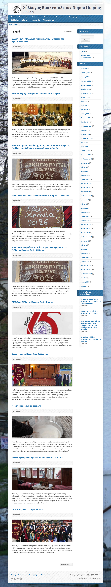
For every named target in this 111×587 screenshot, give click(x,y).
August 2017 (85, 241)
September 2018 (86, 196)
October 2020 (85, 134)
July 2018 (84, 204)
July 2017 (84, 245)
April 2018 (84, 208)
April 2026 (84, 68)
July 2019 (84, 167)
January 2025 (85, 114)
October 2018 (85, 192)
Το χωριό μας (24, 17)
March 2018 (84, 212)
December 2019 (86, 155)
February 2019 (85, 179)
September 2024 (86, 126)
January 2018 (85, 220)
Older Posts (66, 564)
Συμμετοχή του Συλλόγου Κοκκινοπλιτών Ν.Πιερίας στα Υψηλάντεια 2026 (91, 301)
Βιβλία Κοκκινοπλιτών (19, 20)
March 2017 (84, 253)
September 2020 (86, 138)
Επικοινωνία (35, 20)
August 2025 (85, 97)
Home (10, 24)
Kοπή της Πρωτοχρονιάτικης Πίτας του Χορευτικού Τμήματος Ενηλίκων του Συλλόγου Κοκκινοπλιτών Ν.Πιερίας (90, 325)
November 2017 (86, 228)
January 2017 (85, 261)
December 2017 (86, 224)
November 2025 (86, 85)
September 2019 (86, 159)
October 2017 (85, 233)
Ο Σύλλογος (36, 17)
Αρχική (13, 17)
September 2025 (86, 93)
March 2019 (84, 175)
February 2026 (85, 73)
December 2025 (86, 81)
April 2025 (84, 105)
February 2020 (85, 151)
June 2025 (84, 101)
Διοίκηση (85, 17)
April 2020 (84, 146)
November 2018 (86, 187)
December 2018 (86, 183)
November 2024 (86, 118)
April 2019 (84, 171)
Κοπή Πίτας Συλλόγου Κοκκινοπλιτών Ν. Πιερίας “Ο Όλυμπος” (41, 195)
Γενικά (15, 24)
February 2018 (85, 216)
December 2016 (86, 265)
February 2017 (85, 257)
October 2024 (85, 122)
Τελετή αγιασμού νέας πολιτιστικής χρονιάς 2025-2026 (38, 458)
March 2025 (84, 110)
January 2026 (85, 77)
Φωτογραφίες (73, 17)
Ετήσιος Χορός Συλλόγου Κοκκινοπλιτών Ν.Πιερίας (36, 93)
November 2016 (86, 270)
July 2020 (84, 142)
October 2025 (85, 89)
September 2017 (86, 237)
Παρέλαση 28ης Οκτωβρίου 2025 (27, 509)
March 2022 (84, 130)
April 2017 (84, 249)
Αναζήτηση (85, 40)
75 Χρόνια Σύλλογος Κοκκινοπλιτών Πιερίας (32, 302)
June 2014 (84, 286)
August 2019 (85, 163)
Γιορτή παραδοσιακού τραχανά (26, 406)
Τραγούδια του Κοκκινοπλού (55, 17)
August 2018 (85, 200)
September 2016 (86, 274)
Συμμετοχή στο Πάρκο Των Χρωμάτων (30, 354)
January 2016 (85, 282)
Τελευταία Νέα (48, 20)
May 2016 (84, 278)
